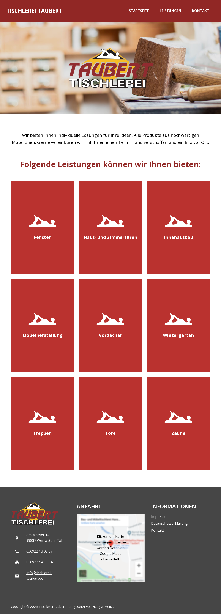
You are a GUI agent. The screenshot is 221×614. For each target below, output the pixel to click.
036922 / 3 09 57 (39, 551)
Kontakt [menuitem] (200, 10)
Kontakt (157, 530)
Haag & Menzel (103, 606)
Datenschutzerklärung (169, 523)
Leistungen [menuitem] (170, 10)
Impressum (160, 516)
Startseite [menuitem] (139, 10)
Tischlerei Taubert (34, 10)
